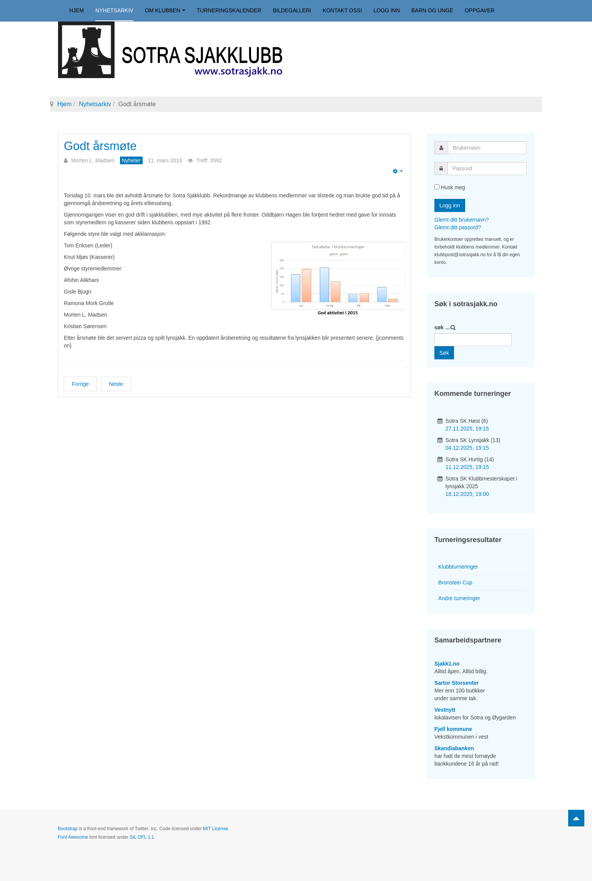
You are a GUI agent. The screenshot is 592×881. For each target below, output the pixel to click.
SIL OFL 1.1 (142, 837)
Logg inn (387, 10)
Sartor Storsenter (456, 683)
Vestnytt (444, 710)
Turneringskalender (229, 10)
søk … (442, 327)
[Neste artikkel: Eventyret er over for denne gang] (116, 384)
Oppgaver (480, 10)
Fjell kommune (453, 729)
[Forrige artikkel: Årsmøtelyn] (80, 384)
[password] (487, 168)
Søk (444, 353)
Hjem (76, 10)
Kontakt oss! (342, 10)
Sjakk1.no (446, 664)
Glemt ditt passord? (457, 227)
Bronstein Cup (455, 582)
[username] (487, 147)
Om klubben (165, 10)
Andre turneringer (459, 598)
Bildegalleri (292, 10)
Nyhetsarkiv (114, 10)
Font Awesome (73, 837)
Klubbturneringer (458, 567)
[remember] (436, 186)
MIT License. (216, 828)
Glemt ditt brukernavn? (461, 220)
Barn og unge (432, 10)
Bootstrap (67, 828)
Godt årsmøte (100, 146)
